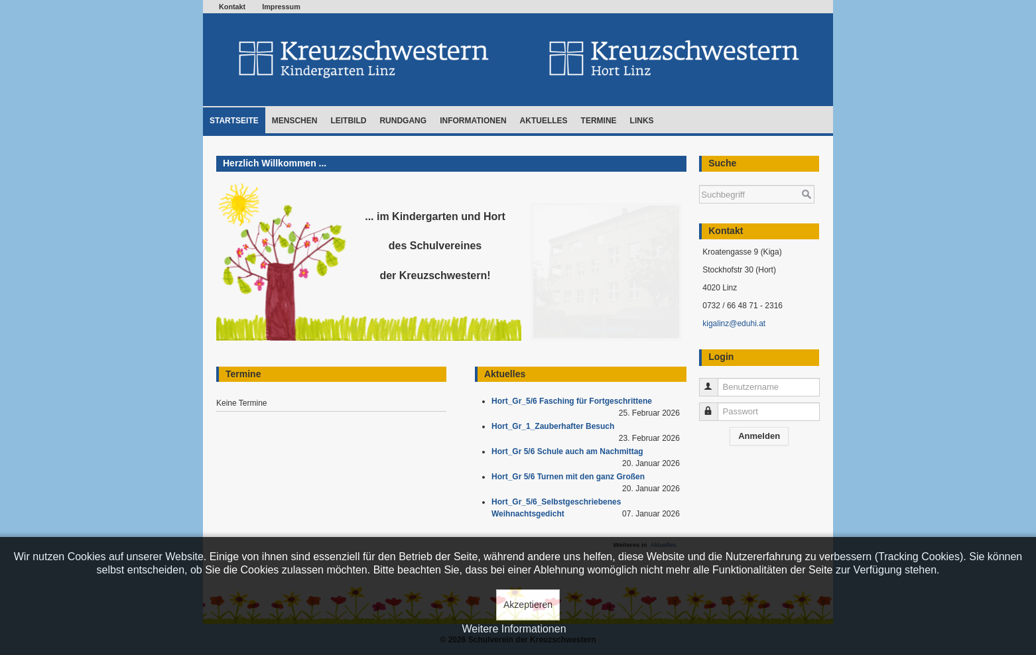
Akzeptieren (527, 604)
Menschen (295, 120)
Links (642, 120)
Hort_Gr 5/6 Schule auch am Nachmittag (569, 451)
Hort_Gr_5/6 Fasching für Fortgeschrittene (574, 401)
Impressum (281, 7)
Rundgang (402, 120)
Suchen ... (699, 178)
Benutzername (714, 381)
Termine (599, 120)
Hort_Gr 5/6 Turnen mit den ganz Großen (570, 476)
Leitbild (348, 120)
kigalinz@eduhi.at (733, 323)
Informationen (473, 120)
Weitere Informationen (514, 628)
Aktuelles (544, 120)
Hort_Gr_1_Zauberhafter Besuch (555, 426)
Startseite (234, 120)
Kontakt (232, 7)
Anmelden (759, 436)
